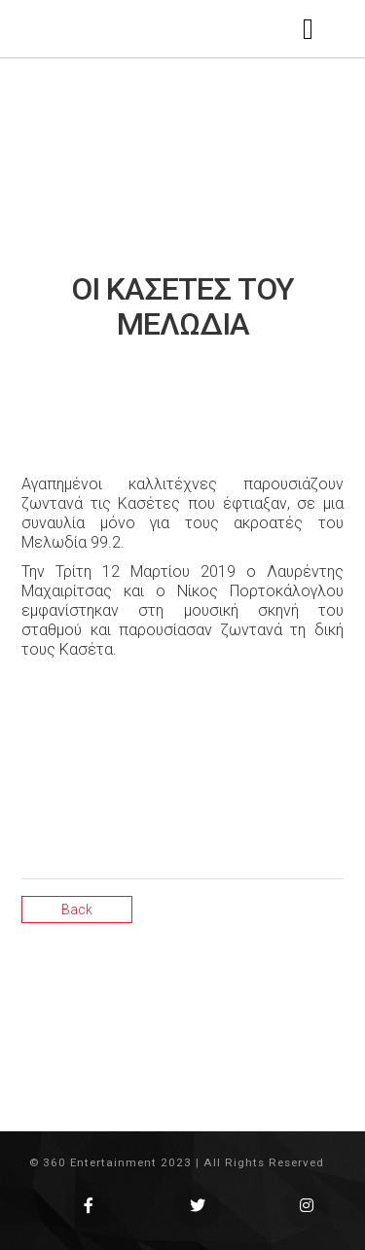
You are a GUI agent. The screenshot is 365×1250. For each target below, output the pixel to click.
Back (76, 909)
